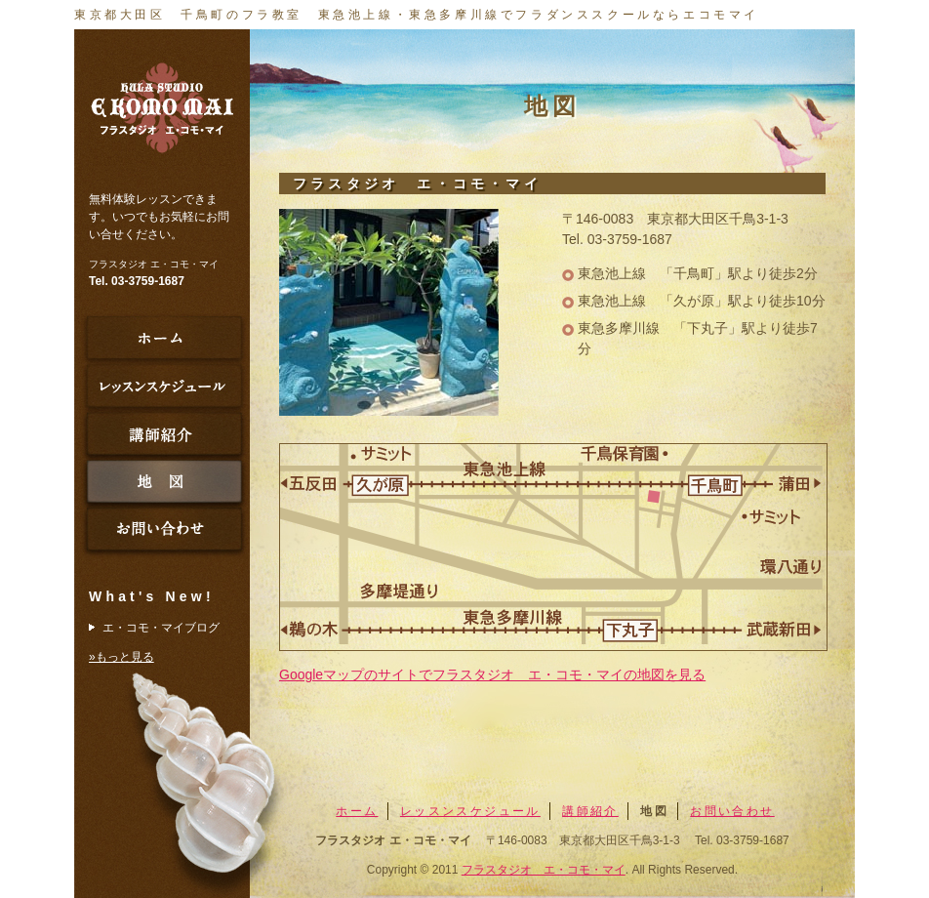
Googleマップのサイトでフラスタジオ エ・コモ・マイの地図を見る (492, 674)
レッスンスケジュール (470, 811)
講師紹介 (590, 811)
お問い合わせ (732, 811)
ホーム (357, 811)
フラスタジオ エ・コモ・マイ (544, 870)
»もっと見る (121, 657)
